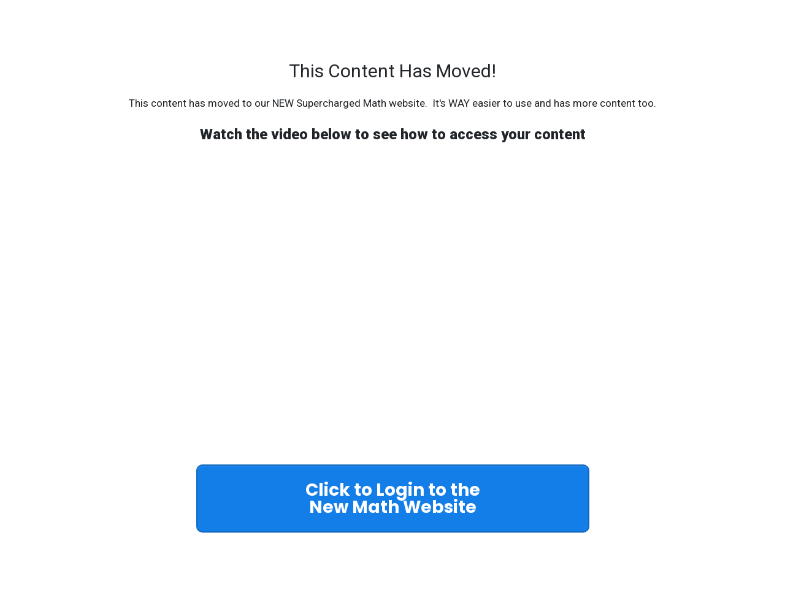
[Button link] (392, 498)
